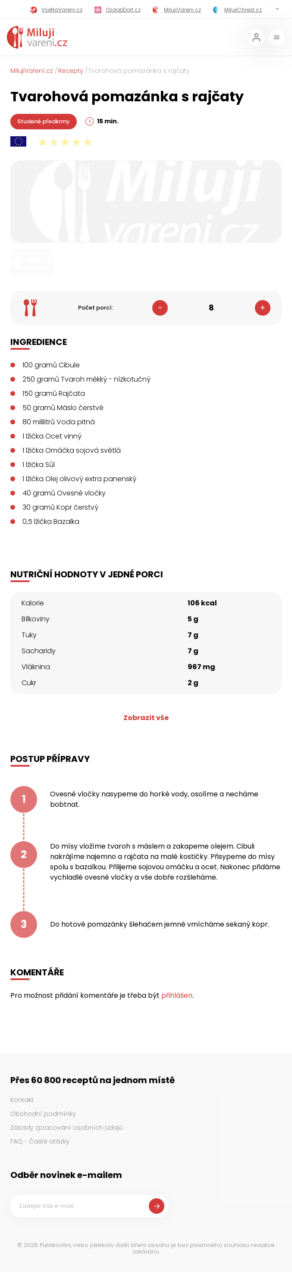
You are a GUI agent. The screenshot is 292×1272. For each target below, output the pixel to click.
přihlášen (176, 995)
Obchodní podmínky (43, 1113)
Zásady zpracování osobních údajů (66, 1127)
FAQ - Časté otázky (39, 1141)
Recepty (70, 70)
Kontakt (22, 1100)
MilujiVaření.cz (31, 70)
